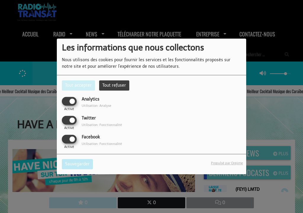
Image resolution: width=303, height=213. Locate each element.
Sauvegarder (77, 164)
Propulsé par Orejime (227, 163)
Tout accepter (78, 85)
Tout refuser (114, 85)
